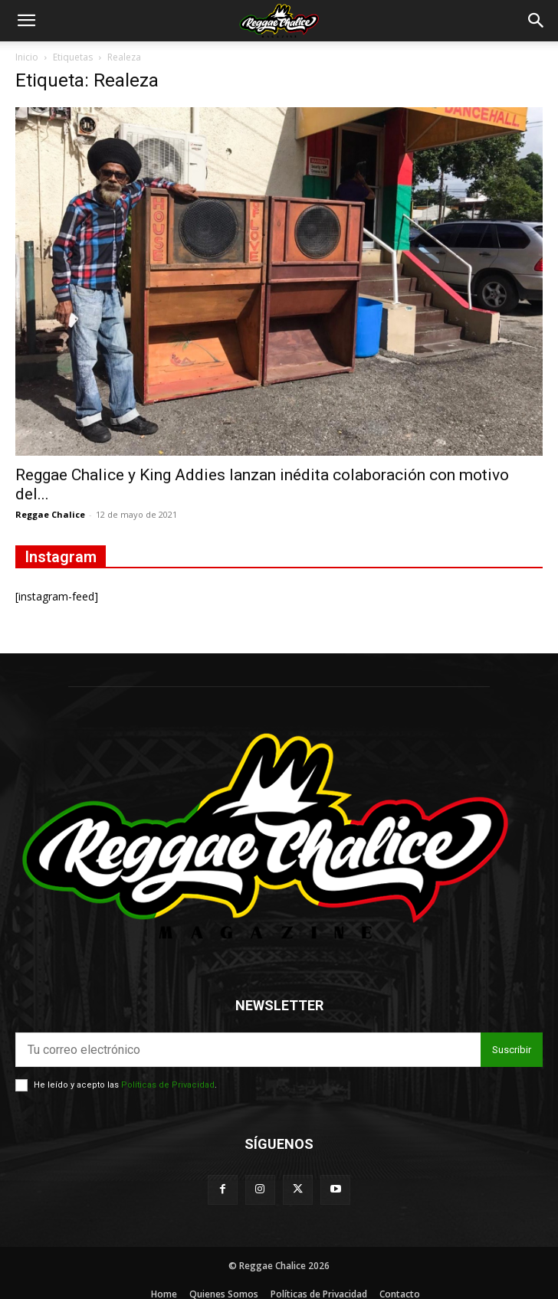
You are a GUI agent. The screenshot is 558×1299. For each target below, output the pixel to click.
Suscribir (511, 1049)
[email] (248, 1049)
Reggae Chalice (50, 514)
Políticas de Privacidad (168, 1085)
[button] (26, 20)
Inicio (26, 57)
